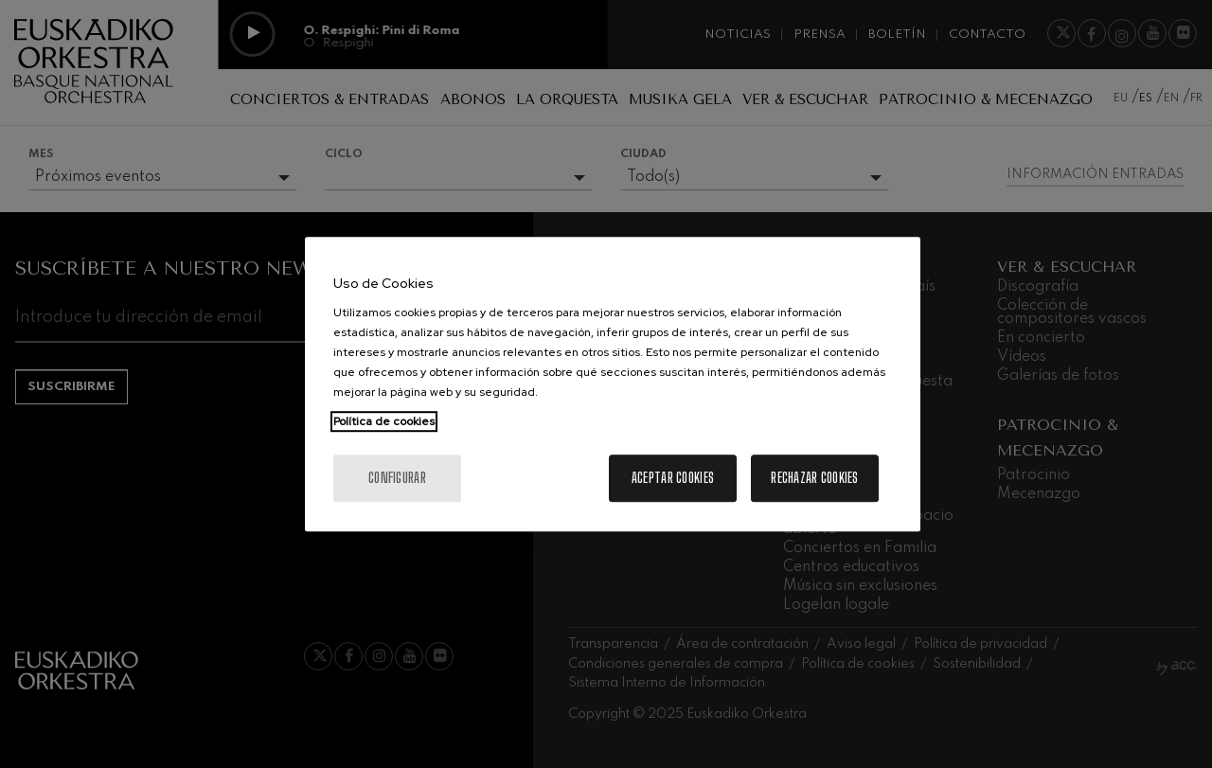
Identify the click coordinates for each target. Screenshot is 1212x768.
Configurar (397, 478)
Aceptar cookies (673, 478)
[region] (612, 384)
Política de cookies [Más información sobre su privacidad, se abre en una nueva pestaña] (384, 421)
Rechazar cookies (814, 478)
